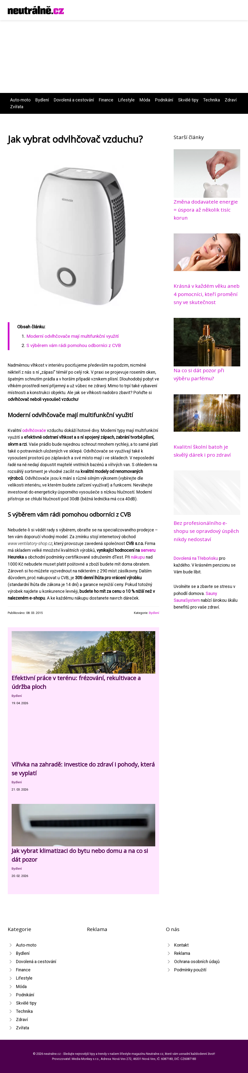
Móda (145, 100)
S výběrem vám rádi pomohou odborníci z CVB (73, 345)
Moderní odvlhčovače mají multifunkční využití (72, 336)
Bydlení (42, 100)
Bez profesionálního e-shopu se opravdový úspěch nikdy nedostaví (206, 531)
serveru (148, 550)
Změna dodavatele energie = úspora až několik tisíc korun (206, 209)
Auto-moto (20, 100)
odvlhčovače (34, 430)
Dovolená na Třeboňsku (196, 558)
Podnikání (164, 100)
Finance (106, 100)
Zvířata (16, 106)
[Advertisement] (124, 57)
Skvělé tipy (188, 100)
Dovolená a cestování (74, 100)
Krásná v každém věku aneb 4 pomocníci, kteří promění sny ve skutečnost (207, 293)
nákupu (138, 557)
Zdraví (231, 100)
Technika (211, 100)
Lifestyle (126, 100)
